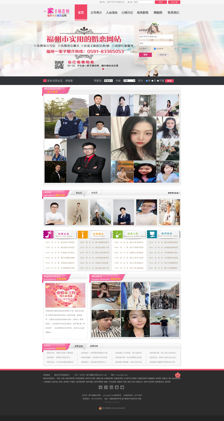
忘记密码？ (143, 49)
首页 (81, 12)
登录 (145, 55)
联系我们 (173, 12)
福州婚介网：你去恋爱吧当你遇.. (129, 357)
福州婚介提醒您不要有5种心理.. (163, 362)
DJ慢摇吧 (47, 382)
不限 (161, 80)
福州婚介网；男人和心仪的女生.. (163, 353)
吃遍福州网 (108, 378)
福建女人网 (166, 378)
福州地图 (89, 382)
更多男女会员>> (174, 193)
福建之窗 (99, 378)
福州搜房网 (80, 382)
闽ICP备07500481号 (112, 402)
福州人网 (131, 382)
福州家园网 (80, 378)
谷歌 (63, 378)
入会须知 (111, 12)
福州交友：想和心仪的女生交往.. (163, 357)
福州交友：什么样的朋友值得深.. (60, 362)
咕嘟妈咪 (151, 378)
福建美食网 (118, 378)
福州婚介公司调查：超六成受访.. (129, 353)
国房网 (66, 382)
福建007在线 (122, 382)
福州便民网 (70, 378)
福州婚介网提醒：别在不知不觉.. (129, 362)
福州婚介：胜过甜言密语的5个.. (94, 362)
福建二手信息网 (110, 382)
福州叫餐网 (98, 382)
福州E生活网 (90, 378)
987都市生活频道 (130, 378)
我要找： (99, 80)
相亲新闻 (142, 12)
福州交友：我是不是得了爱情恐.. (60, 353)
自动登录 (160, 49)
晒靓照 (158, 12)
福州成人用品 (57, 382)
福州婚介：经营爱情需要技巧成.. (94, 353)
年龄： (119, 80)
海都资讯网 (142, 378)
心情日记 (127, 12)
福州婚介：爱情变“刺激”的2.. (59, 357)
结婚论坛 (139, 382)
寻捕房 (72, 382)
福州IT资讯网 (149, 382)
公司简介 (96, 12)
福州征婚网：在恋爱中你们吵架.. (94, 357)
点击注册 (174, 2)
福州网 (158, 378)
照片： (142, 80)
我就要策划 (159, 382)
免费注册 (162, 55)
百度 (58, 378)
